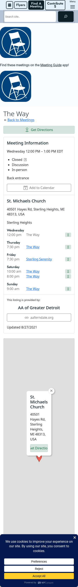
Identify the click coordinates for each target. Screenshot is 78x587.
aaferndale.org (39, 317)
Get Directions (39, 130)
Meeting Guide (51, 65)
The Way (33, 247)
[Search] (66, 16)
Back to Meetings (20, 120)
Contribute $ (55, 5)
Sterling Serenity (39, 259)
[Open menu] (72, 7)
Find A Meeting (36, 5)
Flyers (20, 4)
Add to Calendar (39, 187)
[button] (39, 406)
